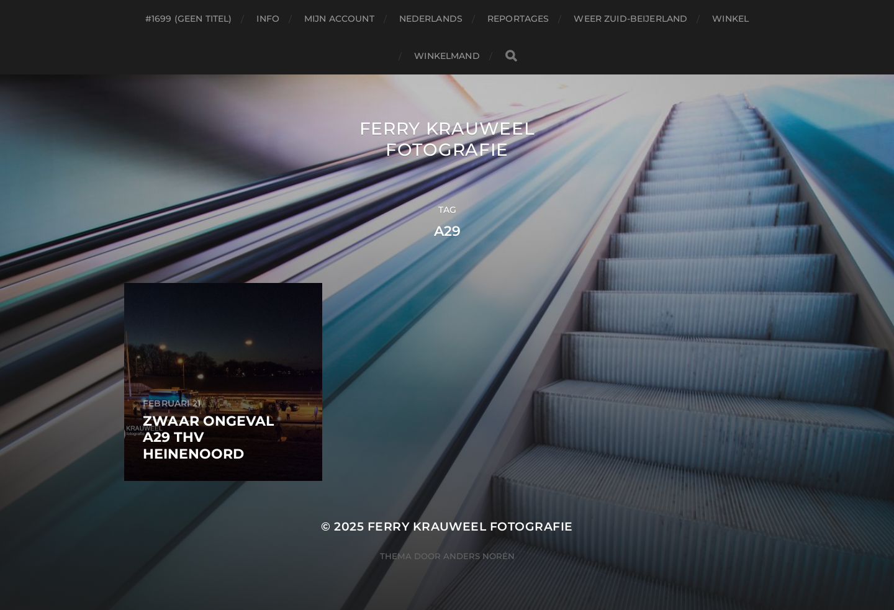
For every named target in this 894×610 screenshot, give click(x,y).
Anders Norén (479, 556)
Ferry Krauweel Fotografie (447, 139)
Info (267, 18)
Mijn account (339, 18)
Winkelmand (446, 55)
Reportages (518, 18)
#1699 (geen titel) (188, 18)
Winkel (730, 18)
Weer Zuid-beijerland (630, 18)
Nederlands (431, 18)
